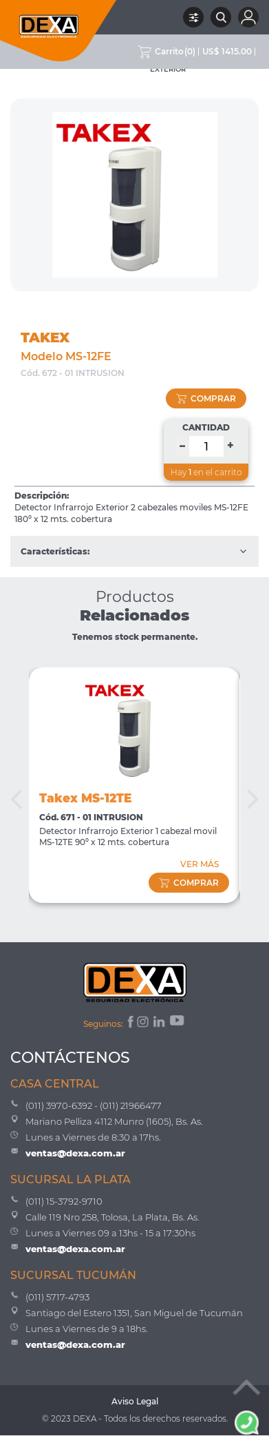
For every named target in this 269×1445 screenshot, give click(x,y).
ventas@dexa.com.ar (75, 1152)
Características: (134, 551)
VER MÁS (199, 864)
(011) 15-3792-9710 (64, 1201)
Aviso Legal (134, 1401)
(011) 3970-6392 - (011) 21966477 (93, 1105)
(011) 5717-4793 (57, 1296)
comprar (206, 398)
